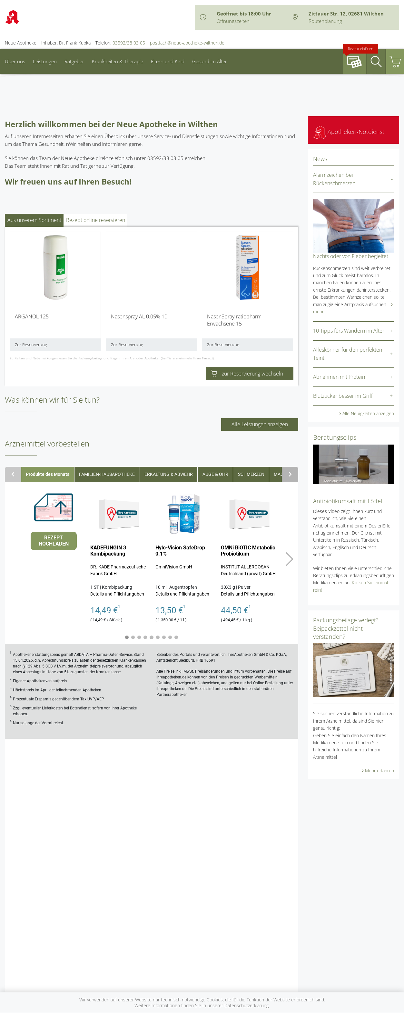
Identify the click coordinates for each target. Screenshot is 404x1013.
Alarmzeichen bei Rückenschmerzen (334, 179)
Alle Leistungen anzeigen (260, 424)
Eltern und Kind (167, 61)
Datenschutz (192, 954)
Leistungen (45, 61)
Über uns (15, 61)
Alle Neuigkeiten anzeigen (368, 413)
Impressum (158, 954)
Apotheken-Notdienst (348, 131)
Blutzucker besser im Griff (343, 395)
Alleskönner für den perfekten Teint (347, 354)
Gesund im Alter (209, 61)
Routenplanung (325, 21)
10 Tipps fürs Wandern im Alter (348, 330)
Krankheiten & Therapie (117, 61)
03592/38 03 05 (129, 43)
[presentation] (13, 294)
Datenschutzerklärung (246, 1005)
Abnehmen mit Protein (339, 376)
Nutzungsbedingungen (237, 954)
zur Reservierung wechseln (247, 373)
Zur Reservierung (31, 344)
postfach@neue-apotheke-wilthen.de (187, 43)
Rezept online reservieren (95, 220)
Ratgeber (74, 61)
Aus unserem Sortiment (34, 220)
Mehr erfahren (379, 770)
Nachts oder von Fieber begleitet (350, 256)
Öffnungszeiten (233, 21)
